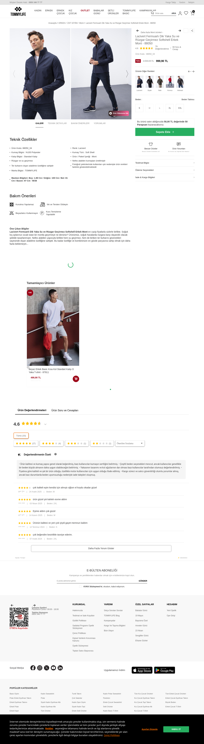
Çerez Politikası (112, 735)
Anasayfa (52, 23)
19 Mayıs (139, 615)
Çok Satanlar (77, 698)
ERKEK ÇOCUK (61, 12)
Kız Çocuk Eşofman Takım (144, 698)
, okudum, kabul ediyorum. (102, 586)
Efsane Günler (141, 640)
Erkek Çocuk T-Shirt (173, 707)
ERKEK (49, 10)
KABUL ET (176, 729)
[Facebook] (33, 667)
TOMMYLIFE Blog (112, 615)
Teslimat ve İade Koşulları (84, 615)
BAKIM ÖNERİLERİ (80, 123)
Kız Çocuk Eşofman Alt (143, 707)
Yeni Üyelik (171, 610)
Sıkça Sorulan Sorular (113, 610)
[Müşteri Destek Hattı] (26, 2)
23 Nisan (139, 630)
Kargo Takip (171, 2)
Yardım (182, 2)
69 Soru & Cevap (176, 48)
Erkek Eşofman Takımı (18, 702)
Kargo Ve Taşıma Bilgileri (114, 625)
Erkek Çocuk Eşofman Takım (176, 698)
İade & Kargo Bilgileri (145, 177)
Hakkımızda (78, 610)
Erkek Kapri (14, 711)
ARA (174, 13)
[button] (14, 74)
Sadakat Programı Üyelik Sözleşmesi (83, 626)
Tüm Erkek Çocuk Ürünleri (175, 694)
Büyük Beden (170, 702)
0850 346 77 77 (38, 614)
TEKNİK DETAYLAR (57, 123)
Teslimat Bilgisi (142, 163)
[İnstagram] (39, 667)
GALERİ (39, 123)
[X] (46, 667)
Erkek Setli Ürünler (79, 711)
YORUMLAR (100, 123)
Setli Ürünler (108, 707)
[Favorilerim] (186, 13)
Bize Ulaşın (109, 630)
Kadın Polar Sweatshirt (112, 694)
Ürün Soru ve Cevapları (64, 410)
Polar (43, 698)
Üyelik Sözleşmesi (80, 646)
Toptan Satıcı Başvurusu (83, 651)
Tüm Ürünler (46, 711)
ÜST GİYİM (72, 23)
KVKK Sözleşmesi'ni (92, 586)
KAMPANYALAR (147, 10)
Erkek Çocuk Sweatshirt (112, 702)
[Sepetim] (192, 13)
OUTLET (85, 10)
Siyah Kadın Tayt (78, 707)
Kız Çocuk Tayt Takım (142, 702)
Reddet (49, 728)
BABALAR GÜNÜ (99, 12)
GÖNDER (143, 581)
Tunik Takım (76, 694)
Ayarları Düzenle (150, 729)
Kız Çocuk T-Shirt (141, 711)
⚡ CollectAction (182, 558)
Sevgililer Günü (141, 635)
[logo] (18, 11)
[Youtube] (53, 667)
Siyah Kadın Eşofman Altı (51, 702)
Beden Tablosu (188, 99)
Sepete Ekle (165, 132)
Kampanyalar (109, 620)
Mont (81, 23)
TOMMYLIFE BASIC (129, 12)
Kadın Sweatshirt (47, 694)
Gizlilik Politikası (79, 620)
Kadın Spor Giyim (79, 702)
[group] (40, 73)
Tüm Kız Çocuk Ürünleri (143, 694)
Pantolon (106, 698)
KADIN (37, 10)
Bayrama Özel (141, 620)
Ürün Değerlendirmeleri (32, 410)
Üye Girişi (171, 615)
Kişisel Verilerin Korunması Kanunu (84, 639)
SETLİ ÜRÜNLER (113, 12)
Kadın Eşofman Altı (48, 707)
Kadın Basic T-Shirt (110, 711)
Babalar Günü (141, 610)
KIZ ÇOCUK (73, 12)
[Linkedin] (60, 667)
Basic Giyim (14, 694)
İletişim (191, 2)
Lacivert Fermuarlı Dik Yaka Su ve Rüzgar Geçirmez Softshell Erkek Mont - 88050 (121, 23)
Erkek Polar (14, 707)
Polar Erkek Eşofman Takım (20, 698)
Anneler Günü (141, 625)
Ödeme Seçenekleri (144, 170)
